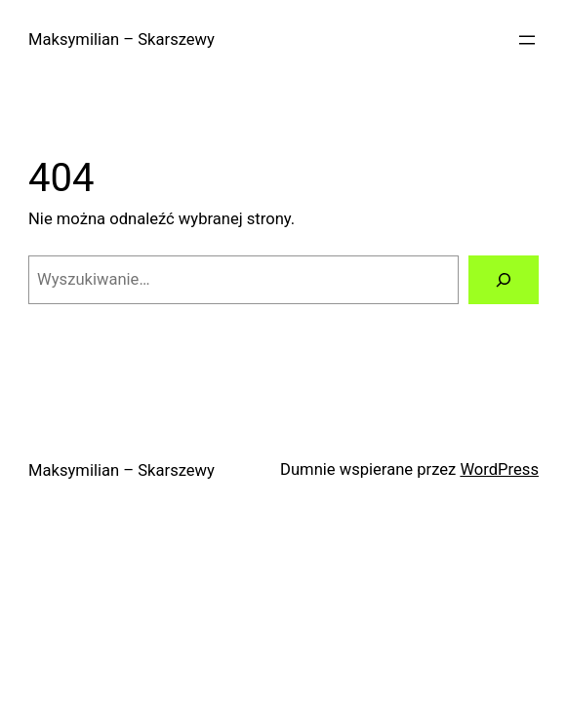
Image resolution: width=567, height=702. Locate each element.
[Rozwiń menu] (527, 40)
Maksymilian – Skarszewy (121, 39)
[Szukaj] (503, 279)
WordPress (499, 469)
